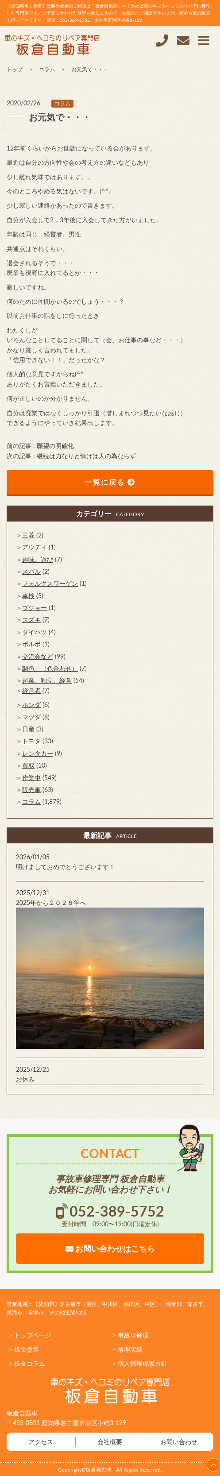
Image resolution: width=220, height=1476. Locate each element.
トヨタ (31, 741)
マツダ (31, 717)
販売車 (31, 789)
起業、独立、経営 (47, 680)
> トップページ (30, 1335)
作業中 (31, 777)
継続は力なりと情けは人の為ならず (86, 456)
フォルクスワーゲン (50, 583)
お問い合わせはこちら (110, 1248)
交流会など (37, 656)
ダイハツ (34, 632)
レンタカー (37, 753)
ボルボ (31, 644)
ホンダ (31, 704)
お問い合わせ (178, 1441)
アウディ (34, 547)
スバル (31, 571)
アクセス (40, 1441)
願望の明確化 (55, 445)
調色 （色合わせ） (50, 668)
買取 (28, 765)
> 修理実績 (127, 1349)
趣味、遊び (37, 559)
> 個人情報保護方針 (139, 1363)
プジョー (34, 607)
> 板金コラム (27, 1363)
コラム (62, 103)
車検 (28, 595)
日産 (28, 729)
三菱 (28, 535)
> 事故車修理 (130, 1335)
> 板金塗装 (24, 1349)
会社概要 (109, 1441)
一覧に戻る (110, 482)
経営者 (31, 690)
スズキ (31, 619)
